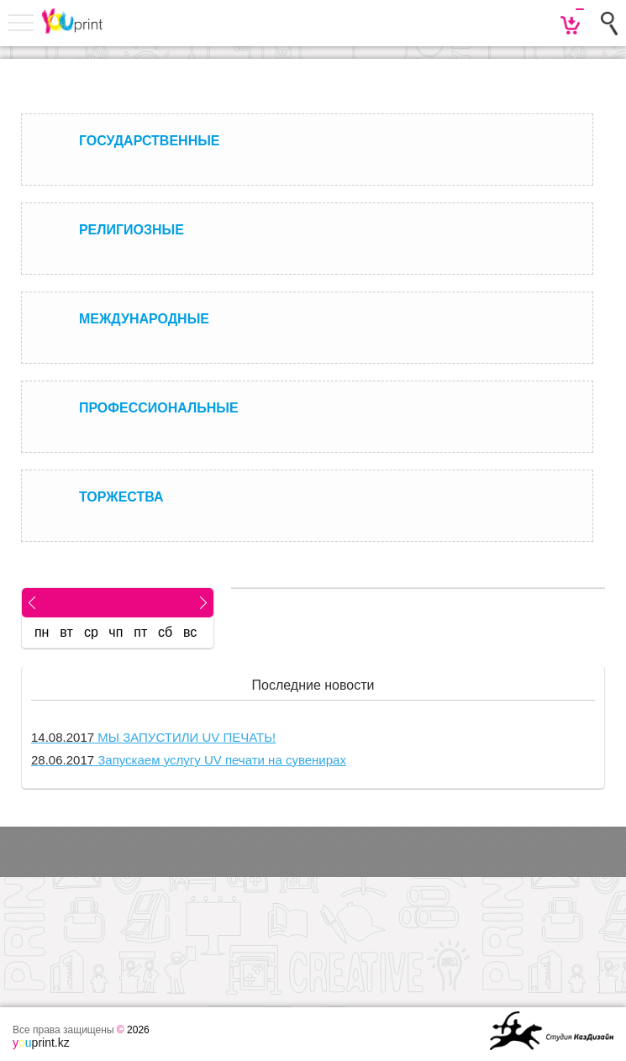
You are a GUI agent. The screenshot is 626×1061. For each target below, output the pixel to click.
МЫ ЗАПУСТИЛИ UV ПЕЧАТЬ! (153, 737)
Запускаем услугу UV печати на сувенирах (188, 760)
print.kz (41, 1042)
